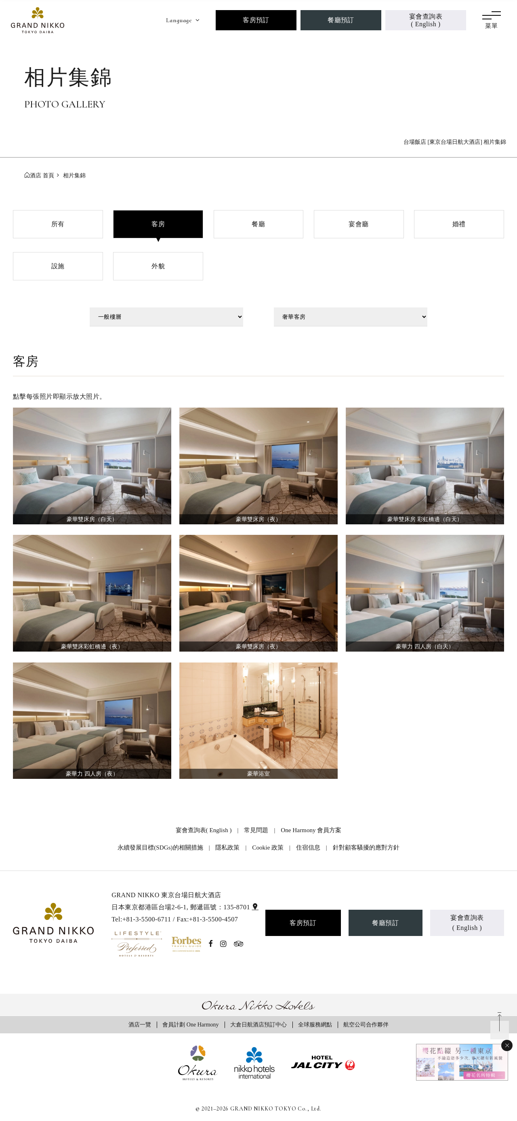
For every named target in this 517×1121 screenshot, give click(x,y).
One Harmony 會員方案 (311, 830)
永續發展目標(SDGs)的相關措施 (160, 847)
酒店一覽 (139, 1024)
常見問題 (256, 830)
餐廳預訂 (341, 20)
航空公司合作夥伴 (366, 1024)
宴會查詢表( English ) (425, 20)
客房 (158, 224)
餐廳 (258, 224)
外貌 (158, 266)
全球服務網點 (315, 1024)
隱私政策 (227, 847)
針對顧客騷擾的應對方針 (366, 847)
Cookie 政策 (268, 847)
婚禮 (459, 224)
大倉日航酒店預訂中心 (258, 1024)
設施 (58, 266)
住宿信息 (308, 847)
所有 (58, 224)
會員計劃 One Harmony (190, 1024)
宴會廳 (358, 224)
